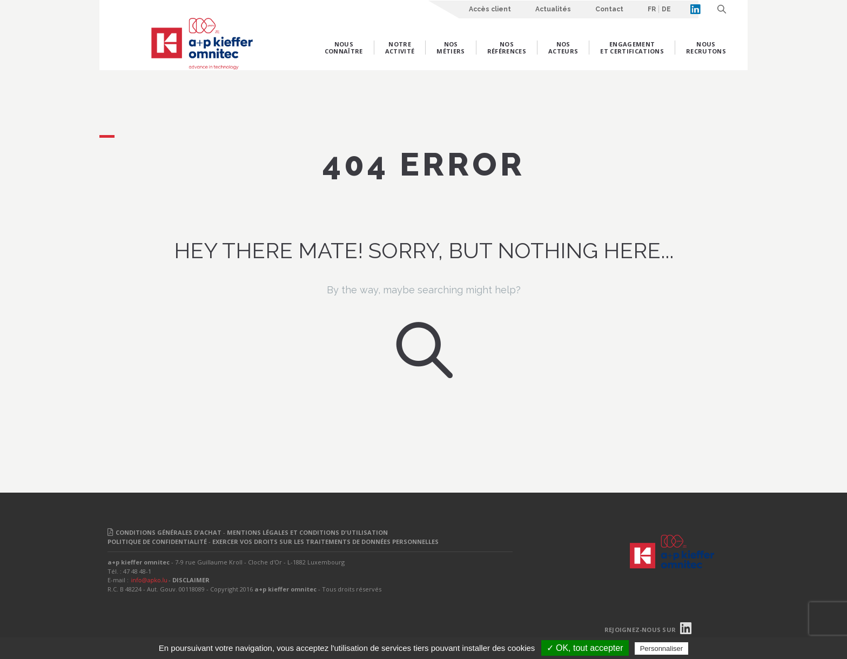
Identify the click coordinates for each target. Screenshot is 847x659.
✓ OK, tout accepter (585, 648)
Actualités (553, 9)
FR (652, 9)
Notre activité (400, 48)
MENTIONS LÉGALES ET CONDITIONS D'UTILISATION (307, 532)
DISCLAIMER (191, 580)
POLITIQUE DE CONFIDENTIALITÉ (157, 541)
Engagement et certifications (632, 48)
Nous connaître (344, 48)
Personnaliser (661, 648)
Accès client (490, 9)
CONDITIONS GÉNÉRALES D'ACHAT (168, 532)
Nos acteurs (563, 48)
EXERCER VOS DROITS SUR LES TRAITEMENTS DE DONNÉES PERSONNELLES (325, 541)
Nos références (506, 48)
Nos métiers (450, 48)
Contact (609, 9)
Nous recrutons (706, 48)
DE (666, 9)
